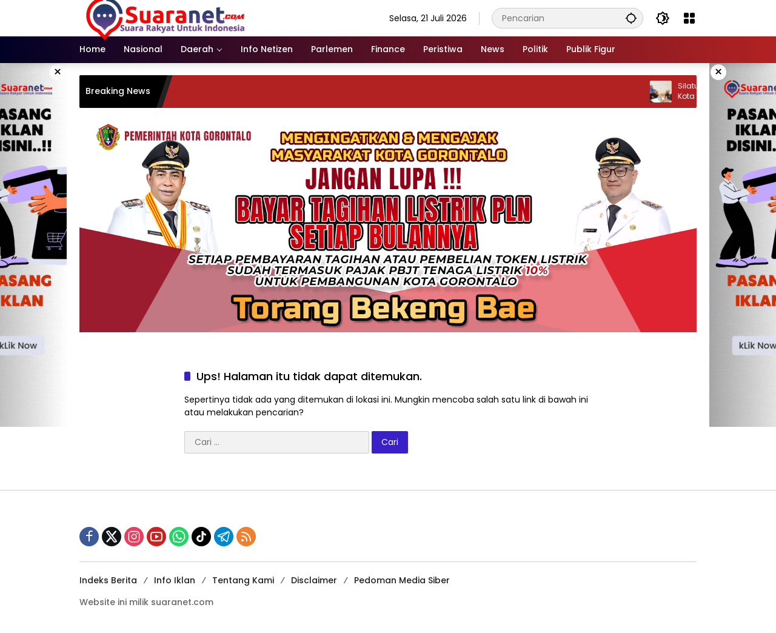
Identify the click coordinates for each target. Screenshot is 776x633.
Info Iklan (174, 580)
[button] (631, 18)
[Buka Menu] (689, 18)
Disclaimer (314, 580)
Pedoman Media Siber (402, 580)
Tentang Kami (243, 580)
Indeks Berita (108, 580)
